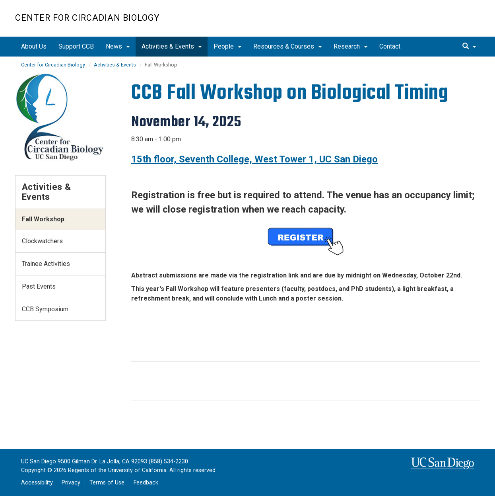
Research (350, 46)
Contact (389, 46)
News (118, 46)
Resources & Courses (287, 46)
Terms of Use (106, 482)
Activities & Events (172, 46)
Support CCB (76, 46)
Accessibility (37, 482)
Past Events (39, 286)
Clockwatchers (42, 241)
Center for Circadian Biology (87, 18)
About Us (34, 46)
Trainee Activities (46, 264)
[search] (469, 47)
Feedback (146, 482)
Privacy (71, 482)
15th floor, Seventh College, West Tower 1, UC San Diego (254, 159)
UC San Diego (434, 22)
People (227, 46)
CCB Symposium (45, 309)
